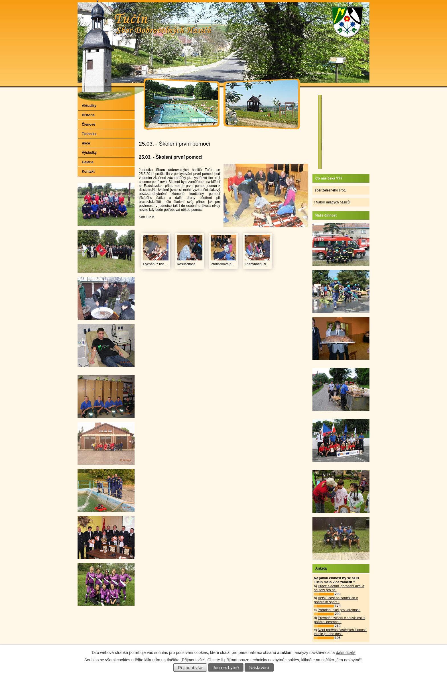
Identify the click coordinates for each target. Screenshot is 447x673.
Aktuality (89, 106)
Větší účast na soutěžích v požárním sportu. (336, 600)
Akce (86, 143)
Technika (89, 134)
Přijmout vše (190, 667)
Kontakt (88, 172)
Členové (88, 125)
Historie (88, 115)
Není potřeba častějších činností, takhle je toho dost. (340, 632)
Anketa (321, 568)
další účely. (345, 652)
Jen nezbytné (226, 667)
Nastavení (259, 667)
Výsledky (89, 153)
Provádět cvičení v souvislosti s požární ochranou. (339, 620)
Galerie (88, 162)
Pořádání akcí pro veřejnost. (339, 610)
